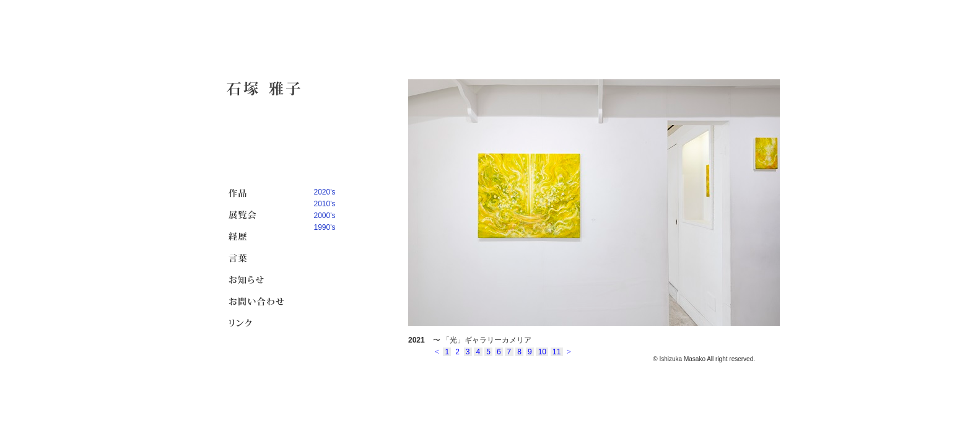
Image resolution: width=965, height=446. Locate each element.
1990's (325, 227)
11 (557, 352)
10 (542, 352)
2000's (325, 215)
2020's (325, 192)
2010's (325, 203)
